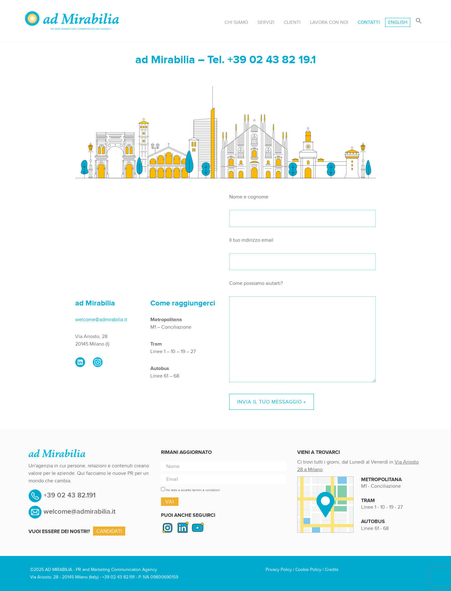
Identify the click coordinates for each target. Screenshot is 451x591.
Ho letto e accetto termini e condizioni (193, 490)
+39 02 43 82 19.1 (271, 59)
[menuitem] (397, 22)
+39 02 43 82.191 (69, 495)
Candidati (109, 531)
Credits (332, 569)
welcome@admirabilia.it (101, 319)
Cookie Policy (308, 569)
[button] (419, 21)
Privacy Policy (279, 569)
